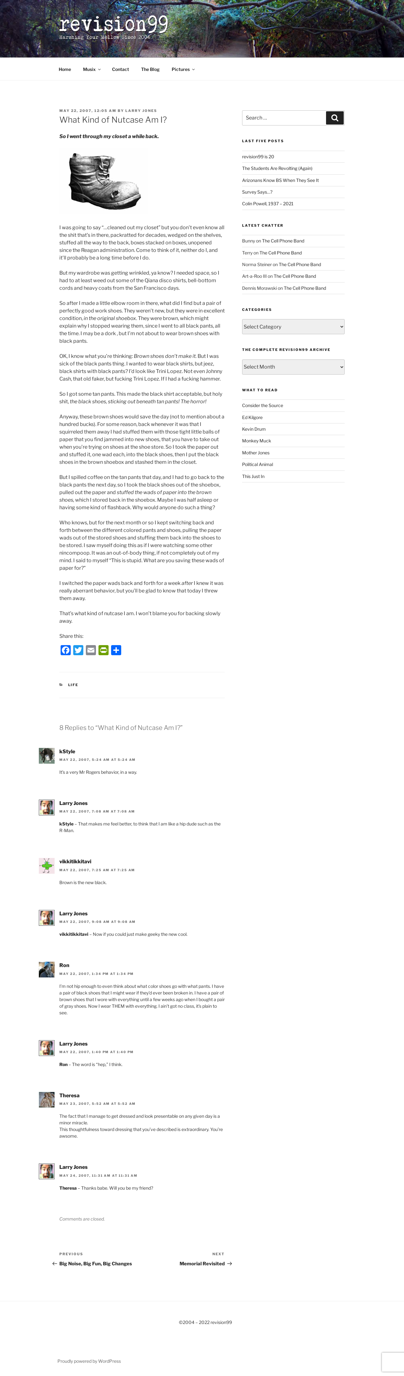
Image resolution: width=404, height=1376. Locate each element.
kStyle (67, 752)
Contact (120, 69)
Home (65, 69)
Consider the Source (262, 405)
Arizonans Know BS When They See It (280, 180)
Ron (64, 965)
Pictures (184, 69)
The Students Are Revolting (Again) (277, 168)
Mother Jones (256, 452)
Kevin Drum (254, 429)
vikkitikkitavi (75, 862)
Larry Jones (141, 110)
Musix (92, 69)
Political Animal (257, 464)
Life (73, 685)
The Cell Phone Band (283, 240)
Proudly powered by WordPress (89, 1361)
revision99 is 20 (258, 156)
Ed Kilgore (252, 417)
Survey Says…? (257, 192)
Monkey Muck (256, 440)
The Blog (150, 69)
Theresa (69, 1096)
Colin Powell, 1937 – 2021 (268, 203)
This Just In (253, 476)
